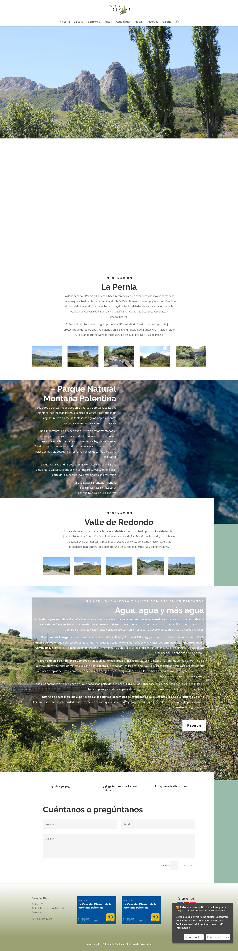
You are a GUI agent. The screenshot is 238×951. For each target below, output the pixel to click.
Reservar (194, 725)
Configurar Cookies (218, 937)
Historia (65, 22)
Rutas (108, 22)
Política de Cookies (113, 944)
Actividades (123, 22)
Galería (166, 22)
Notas (138, 22)
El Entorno (93, 22)
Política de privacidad (139, 944)
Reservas (152, 22)
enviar (188, 865)
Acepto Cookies (194, 937)
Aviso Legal (92, 944)
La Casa (78, 22)
